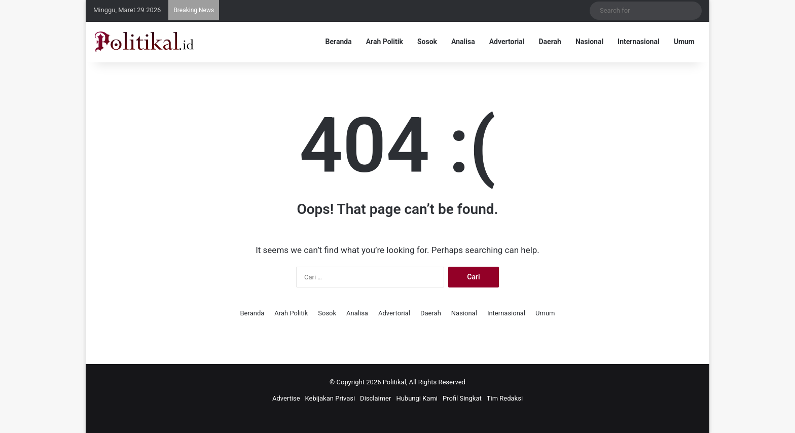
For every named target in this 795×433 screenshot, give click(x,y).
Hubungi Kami (417, 398)
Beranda (339, 42)
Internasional (639, 42)
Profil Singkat (462, 398)
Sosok (427, 42)
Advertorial (507, 42)
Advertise (286, 398)
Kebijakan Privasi (330, 398)
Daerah (550, 42)
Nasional (589, 42)
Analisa (463, 42)
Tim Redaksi (505, 398)
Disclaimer (375, 398)
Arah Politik (384, 42)
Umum (684, 42)
